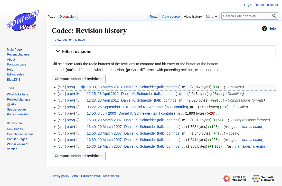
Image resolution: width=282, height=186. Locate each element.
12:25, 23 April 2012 (103, 94)
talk (161, 87)
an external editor (248, 127)
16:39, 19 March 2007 (104, 140)
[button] (163, 52)
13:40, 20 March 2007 (104, 127)
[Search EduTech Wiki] (249, 16)
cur (61, 94)
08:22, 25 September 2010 (108, 107)
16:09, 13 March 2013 (104, 87)
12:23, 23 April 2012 (103, 100)
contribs (173, 87)
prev (70, 87)
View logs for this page (70, 39)
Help (268, 28)
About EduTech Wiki (86, 176)
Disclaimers (111, 176)
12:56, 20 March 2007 (104, 133)
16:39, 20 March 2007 (104, 120)
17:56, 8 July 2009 (101, 113)
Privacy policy (59, 176)
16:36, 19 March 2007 (104, 146)
